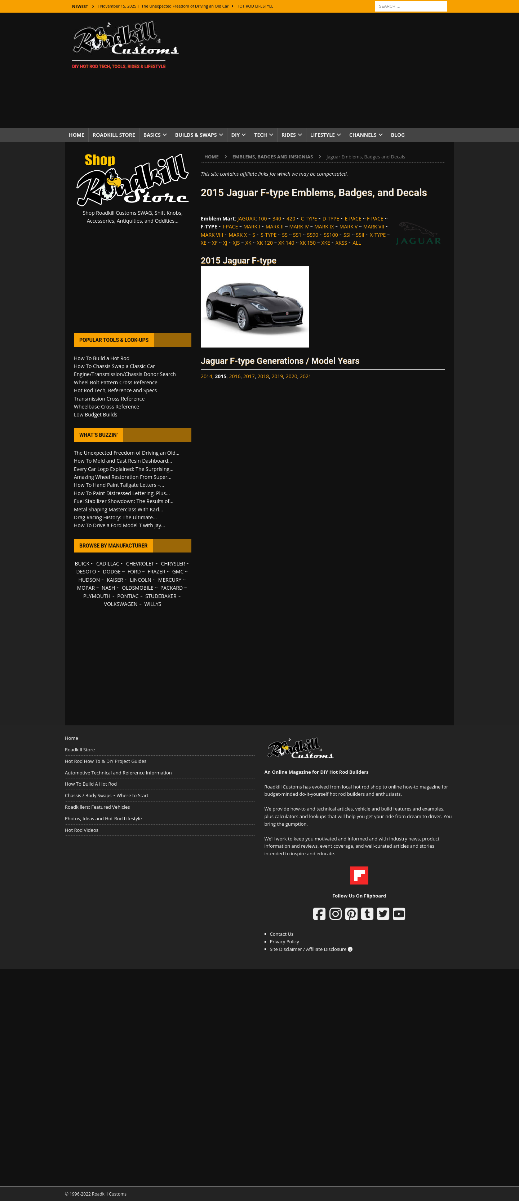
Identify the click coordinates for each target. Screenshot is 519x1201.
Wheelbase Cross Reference (106, 406)
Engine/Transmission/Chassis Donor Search (125, 374)
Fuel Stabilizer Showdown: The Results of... (123, 501)
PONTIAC (127, 596)
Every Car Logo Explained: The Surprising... (123, 469)
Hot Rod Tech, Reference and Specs (115, 390)
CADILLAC (107, 563)
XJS (236, 242)
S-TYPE (268, 234)
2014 (206, 376)
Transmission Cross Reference (109, 398)
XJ (225, 242)
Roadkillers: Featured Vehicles (97, 807)
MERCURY (170, 579)
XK (248, 242)
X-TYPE (378, 234)
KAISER (115, 579)
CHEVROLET (140, 563)
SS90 (312, 234)
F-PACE (375, 218)
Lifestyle (322, 134)
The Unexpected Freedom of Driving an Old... (126, 452)
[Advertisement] (322, 70)
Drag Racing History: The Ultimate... (115, 517)
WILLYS (153, 603)
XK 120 (265, 242)
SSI (346, 234)
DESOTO (86, 571)
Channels (363, 134)
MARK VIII (212, 234)
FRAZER (156, 571)
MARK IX (324, 226)
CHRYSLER (173, 563)
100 (262, 218)
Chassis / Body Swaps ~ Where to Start (106, 795)
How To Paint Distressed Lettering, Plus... (122, 493)
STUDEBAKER (160, 596)
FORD (134, 571)
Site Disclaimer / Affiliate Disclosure (311, 949)
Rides (288, 134)
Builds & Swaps (196, 134)
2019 (277, 376)
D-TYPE (331, 218)
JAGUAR (247, 218)
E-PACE (353, 218)
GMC (178, 571)
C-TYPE (309, 218)
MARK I (251, 226)
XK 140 (286, 242)
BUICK (82, 563)
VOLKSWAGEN (121, 603)
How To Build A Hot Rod (91, 784)
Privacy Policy (284, 941)
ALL (356, 242)
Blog (398, 134)
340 (276, 218)
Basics (152, 134)
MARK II (275, 226)
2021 (305, 376)
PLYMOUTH (96, 596)
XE (204, 242)
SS (284, 234)
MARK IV (299, 226)
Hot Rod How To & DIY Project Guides (105, 761)
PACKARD (171, 587)
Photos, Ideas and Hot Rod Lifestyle (103, 818)
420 (291, 218)
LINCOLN (140, 579)
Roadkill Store (114, 134)
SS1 (297, 234)
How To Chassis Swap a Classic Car (114, 366)
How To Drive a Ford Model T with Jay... (119, 525)
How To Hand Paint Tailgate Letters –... (119, 484)
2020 (291, 376)
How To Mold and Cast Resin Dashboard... (123, 460)
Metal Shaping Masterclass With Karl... (118, 509)
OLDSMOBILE (138, 587)
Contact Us (282, 934)
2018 (263, 376)
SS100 (331, 234)
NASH (108, 587)
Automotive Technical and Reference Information (118, 772)
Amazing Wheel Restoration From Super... (123, 476)
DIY (235, 134)
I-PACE (230, 226)
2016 (235, 376)
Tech (260, 134)
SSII (360, 234)
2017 (249, 376)
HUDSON (89, 579)
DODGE (112, 571)
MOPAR (86, 587)
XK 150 (308, 242)
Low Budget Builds (95, 414)
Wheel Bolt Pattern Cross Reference (116, 382)
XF (214, 242)
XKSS (341, 242)
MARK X (238, 234)
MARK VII (373, 226)
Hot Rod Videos (81, 830)
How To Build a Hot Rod (101, 358)
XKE (325, 242)
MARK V (349, 226)
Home (76, 134)
